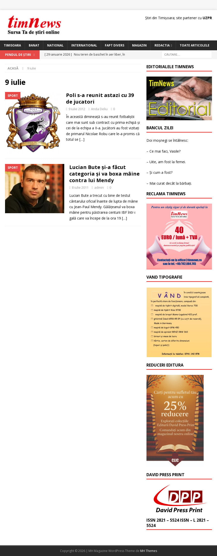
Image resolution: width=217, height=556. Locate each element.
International (84, 45)
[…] (81, 139)
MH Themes (148, 551)
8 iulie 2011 (80, 187)
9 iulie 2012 (77, 109)
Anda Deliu (99, 109)
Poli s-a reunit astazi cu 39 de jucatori (100, 98)
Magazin (139, 45)
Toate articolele (194, 45)
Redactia (162, 45)
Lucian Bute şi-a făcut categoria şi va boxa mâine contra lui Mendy (104, 174)
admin (99, 187)
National (55, 45)
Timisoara (12, 45)
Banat (34, 45)
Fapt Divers (114, 45)
